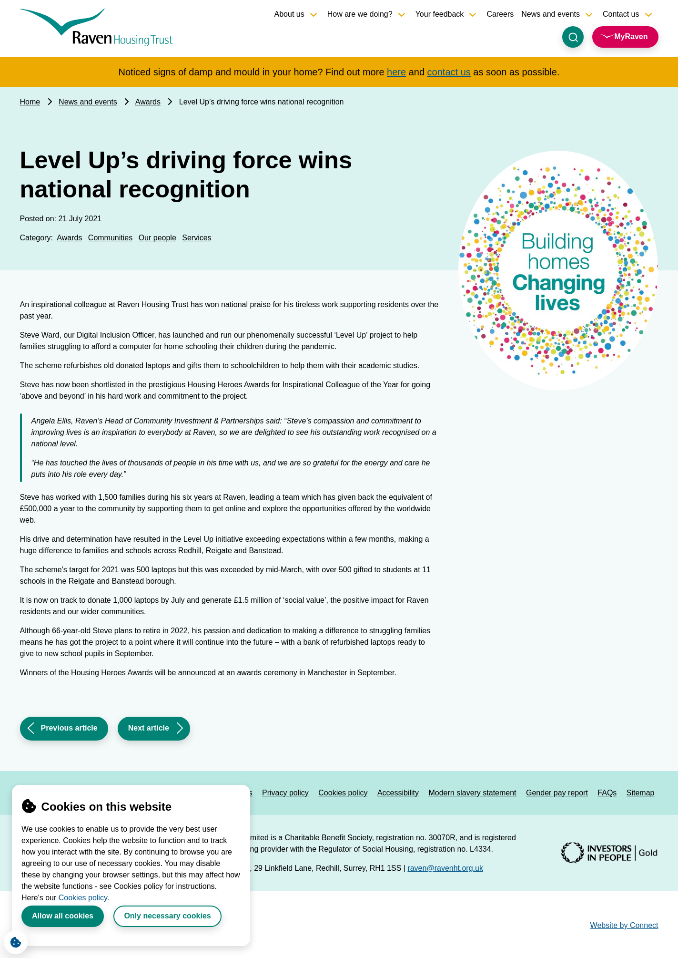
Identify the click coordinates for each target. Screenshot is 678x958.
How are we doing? (360, 14)
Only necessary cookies (167, 916)
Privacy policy (285, 793)
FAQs (607, 793)
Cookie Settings (12, 940)
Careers (500, 14)
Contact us (621, 14)
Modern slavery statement (472, 793)
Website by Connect (624, 925)
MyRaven (631, 36)
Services (196, 238)
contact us (449, 72)
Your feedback (439, 14)
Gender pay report (557, 793)
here (396, 72)
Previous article (61, 731)
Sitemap (641, 793)
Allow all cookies (62, 916)
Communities (110, 238)
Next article (148, 731)
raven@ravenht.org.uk (445, 868)
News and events (550, 14)
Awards (148, 102)
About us (289, 14)
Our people (157, 238)
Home (30, 102)
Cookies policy (83, 898)
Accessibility (398, 793)
